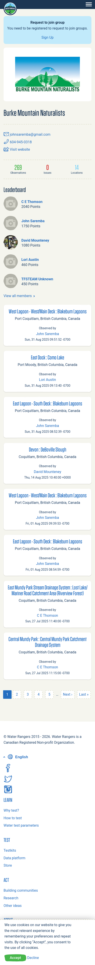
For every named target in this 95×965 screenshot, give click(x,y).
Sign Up (47, 37)
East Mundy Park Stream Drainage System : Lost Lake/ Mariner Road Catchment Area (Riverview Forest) (47, 590)
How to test (13, 818)
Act (6, 880)
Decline (33, 958)
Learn (8, 800)
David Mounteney (35, 240)
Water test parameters (21, 825)
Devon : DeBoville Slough (47, 449)
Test (7, 840)
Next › (67, 694)
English (17, 757)
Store (8, 865)
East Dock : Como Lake (47, 357)
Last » (84, 694)
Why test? (11, 810)
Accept (15, 958)
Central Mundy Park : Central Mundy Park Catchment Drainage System (47, 642)
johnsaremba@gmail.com (27, 134)
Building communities (21, 890)
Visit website (17, 149)
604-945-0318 (18, 142)
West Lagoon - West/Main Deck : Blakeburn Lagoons (48, 311)
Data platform (14, 858)
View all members (18, 296)
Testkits (10, 850)
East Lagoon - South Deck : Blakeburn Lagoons (47, 403)
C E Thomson (31, 202)
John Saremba (32, 221)
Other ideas (13, 906)
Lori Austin (30, 260)
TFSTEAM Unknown (37, 279)
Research (11, 898)
